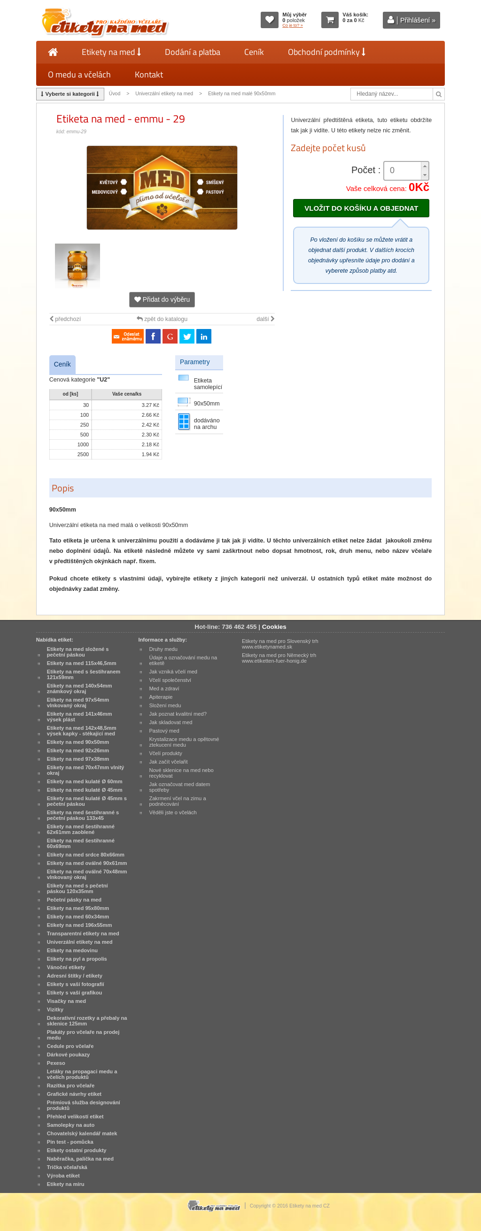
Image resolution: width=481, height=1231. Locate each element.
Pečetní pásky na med (74, 899)
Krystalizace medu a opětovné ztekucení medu (184, 742)
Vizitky (55, 1009)
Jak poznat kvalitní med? (177, 714)
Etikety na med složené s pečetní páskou (78, 652)
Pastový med (164, 731)
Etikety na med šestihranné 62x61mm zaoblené (81, 829)
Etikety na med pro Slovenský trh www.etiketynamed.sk (280, 644)
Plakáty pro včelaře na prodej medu (83, 1034)
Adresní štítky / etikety (74, 976)
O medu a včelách (79, 74)
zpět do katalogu (162, 319)
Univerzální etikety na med (164, 93)
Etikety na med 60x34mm (78, 916)
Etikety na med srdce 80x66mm (85, 854)
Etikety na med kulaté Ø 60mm (85, 781)
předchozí (65, 319)
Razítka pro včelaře (70, 1085)
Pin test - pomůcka (70, 1142)
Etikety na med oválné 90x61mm (87, 863)
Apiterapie (160, 697)
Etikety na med (111, 52)
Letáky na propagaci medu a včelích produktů (82, 1074)
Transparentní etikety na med (83, 933)
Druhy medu (163, 649)
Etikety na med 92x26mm (78, 750)
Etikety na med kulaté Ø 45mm (85, 790)
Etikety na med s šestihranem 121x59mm (83, 674)
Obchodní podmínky (326, 52)
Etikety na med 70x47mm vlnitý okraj (85, 770)
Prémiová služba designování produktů (83, 1105)
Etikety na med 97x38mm (78, 759)
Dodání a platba (192, 52)
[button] (424, 166)
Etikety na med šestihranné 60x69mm (81, 843)
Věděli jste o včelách (172, 812)
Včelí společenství (170, 680)
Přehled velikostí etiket (75, 1116)
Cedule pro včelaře (70, 1046)
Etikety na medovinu (72, 950)
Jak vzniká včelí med (173, 671)
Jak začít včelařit (168, 762)
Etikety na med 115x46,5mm (81, 663)
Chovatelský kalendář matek (82, 1133)
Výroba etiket (63, 1175)
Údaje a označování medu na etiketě (183, 660)
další (265, 319)
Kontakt (149, 74)
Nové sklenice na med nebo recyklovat (181, 773)
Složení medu (165, 705)
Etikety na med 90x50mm (78, 742)
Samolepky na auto (70, 1125)
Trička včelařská (67, 1167)
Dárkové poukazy (68, 1054)
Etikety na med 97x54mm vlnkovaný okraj (78, 702)
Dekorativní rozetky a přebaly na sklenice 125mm (87, 1020)
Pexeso (56, 1063)
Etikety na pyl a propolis (77, 959)
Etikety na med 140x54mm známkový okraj (79, 688)
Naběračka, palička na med (80, 1159)
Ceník (254, 52)
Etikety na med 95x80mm (78, 908)
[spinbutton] (406, 170)
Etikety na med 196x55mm (79, 925)
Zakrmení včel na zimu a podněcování (177, 801)
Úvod (114, 93)
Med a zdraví (164, 688)
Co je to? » (292, 25)
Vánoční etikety (66, 967)
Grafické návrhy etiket (74, 1094)
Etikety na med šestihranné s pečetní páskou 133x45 (83, 815)
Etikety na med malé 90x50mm (241, 93)
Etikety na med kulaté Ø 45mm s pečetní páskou (87, 801)
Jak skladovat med (170, 722)
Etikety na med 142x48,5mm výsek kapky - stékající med (81, 730)
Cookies (274, 626)
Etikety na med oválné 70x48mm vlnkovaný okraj (87, 874)
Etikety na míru (66, 1184)
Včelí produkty (165, 753)
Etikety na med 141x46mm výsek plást (79, 716)
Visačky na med (66, 1001)
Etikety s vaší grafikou (74, 992)
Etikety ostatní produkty (77, 1150)
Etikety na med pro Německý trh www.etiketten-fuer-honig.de (279, 658)
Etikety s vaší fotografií (75, 984)
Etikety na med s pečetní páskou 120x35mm (77, 888)
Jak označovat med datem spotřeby (179, 787)
